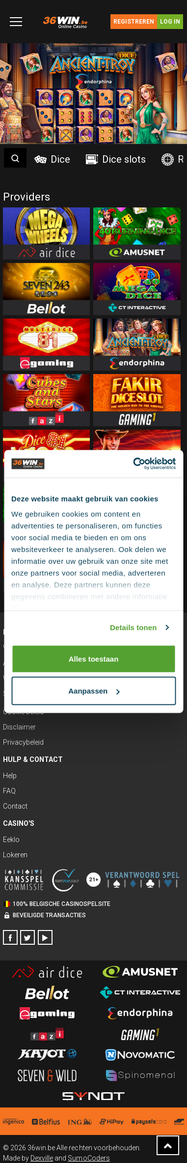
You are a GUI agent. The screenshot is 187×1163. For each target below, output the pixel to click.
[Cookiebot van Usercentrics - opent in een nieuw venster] (134, 464)
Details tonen (133, 627)
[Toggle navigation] (16, 21)
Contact (15, 806)
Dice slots (116, 159)
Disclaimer (19, 727)
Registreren (133, 21)
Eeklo (11, 839)
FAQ (9, 791)
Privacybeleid (23, 742)
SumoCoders (88, 1158)
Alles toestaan (94, 658)
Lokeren (15, 855)
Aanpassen (93, 691)
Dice (52, 159)
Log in (170, 21)
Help (10, 776)
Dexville (41, 1158)
